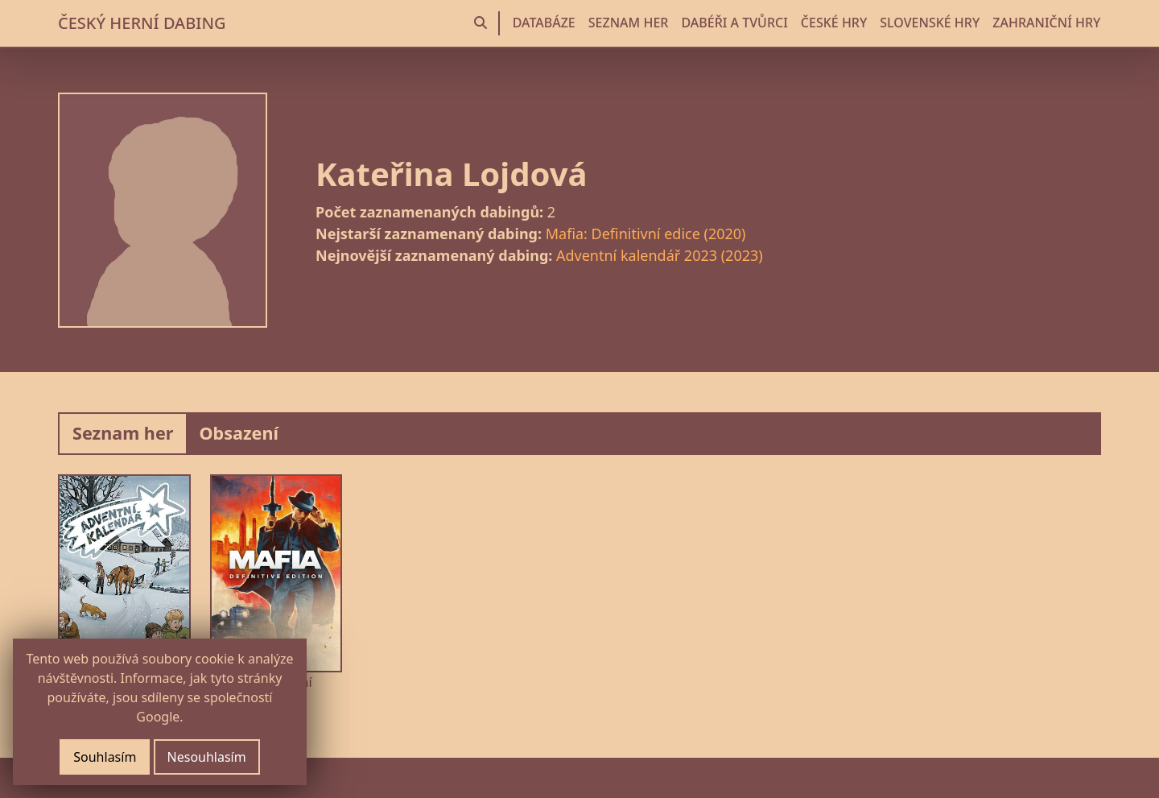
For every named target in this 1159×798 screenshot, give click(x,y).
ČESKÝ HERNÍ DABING (141, 23)
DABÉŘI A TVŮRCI (734, 22)
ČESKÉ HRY (834, 22)
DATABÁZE (544, 22)
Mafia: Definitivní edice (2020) (646, 233)
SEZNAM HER (628, 22)
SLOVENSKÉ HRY (930, 22)
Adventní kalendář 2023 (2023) (659, 255)
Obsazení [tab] (238, 432)
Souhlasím (104, 757)
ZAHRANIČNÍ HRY (1046, 22)
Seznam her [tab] (122, 432)
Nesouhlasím (206, 757)
